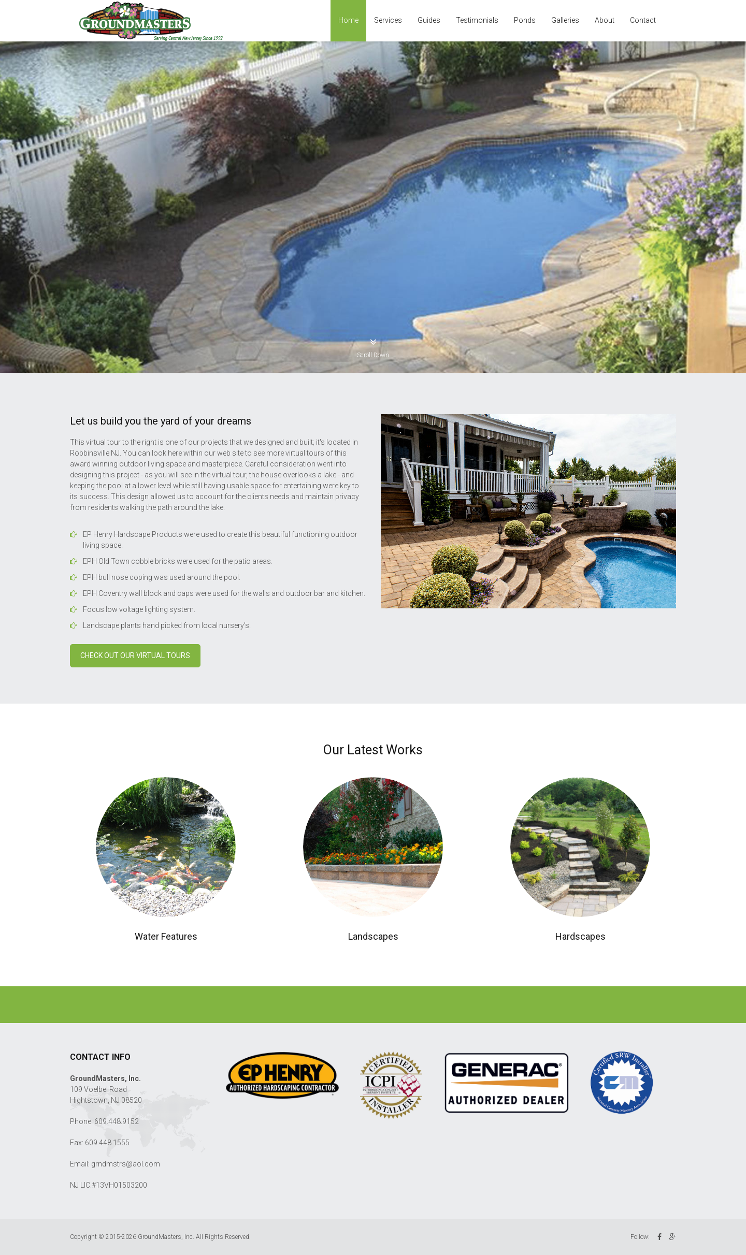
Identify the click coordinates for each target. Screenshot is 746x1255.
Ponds (525, 20)
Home (348, 20)
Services (388, 20)
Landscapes (373, 936)
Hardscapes (580, 936)
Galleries (565, 20)
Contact (643, 20)
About (604, 20)
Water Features (166, 936)
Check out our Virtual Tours (135, 655)
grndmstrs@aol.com (125, 1164)
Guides (429, 20)
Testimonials (477, 20)
